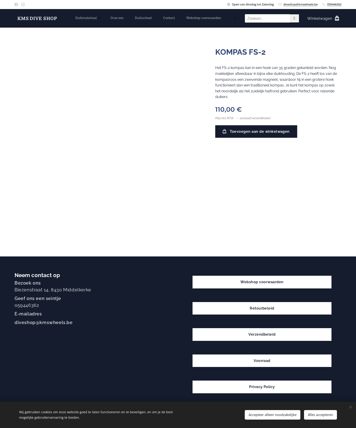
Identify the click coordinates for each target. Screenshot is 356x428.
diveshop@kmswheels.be (300, 4)
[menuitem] (144, 18)
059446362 (334, 4)
